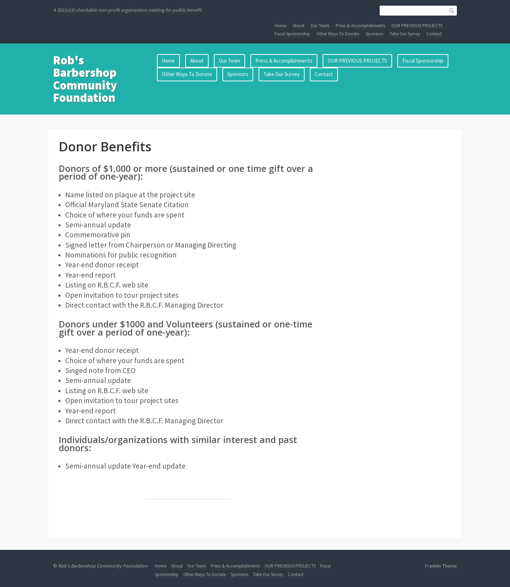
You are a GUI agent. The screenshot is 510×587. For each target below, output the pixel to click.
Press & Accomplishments (360, 26)
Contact (434, 34)
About (298, 26)
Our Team (320, 26)
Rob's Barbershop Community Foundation (85, 79)
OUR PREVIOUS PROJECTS (416, 26)
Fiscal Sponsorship (292, 34)
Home (280, 26)
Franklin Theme (441, 566)
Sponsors (374, 34)
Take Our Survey (405, 34)
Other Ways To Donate (337, 34)
